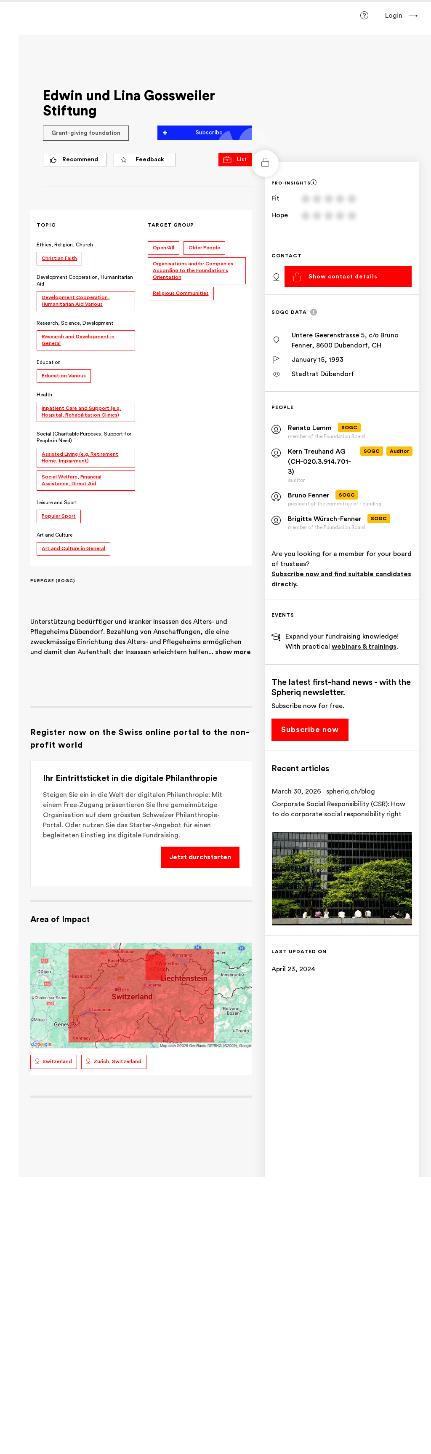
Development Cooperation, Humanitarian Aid (78, 280)
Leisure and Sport (67, 502)
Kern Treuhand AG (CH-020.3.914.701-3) (321, 461)
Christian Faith (69, 258)
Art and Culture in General (83, 548)
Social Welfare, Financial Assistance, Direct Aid (82, 480)
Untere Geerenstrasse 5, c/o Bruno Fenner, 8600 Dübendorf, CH (349, 340)
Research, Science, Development (85, 323)
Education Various (74, 375)
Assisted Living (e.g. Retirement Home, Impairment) (90, 457)
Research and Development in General (88, 340)
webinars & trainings (368, 646)
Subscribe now (314, 729)
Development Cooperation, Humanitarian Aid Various (86, 301)
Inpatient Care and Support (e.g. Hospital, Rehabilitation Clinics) (91, 411)
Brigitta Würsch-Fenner (328, 519)
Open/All (170, 247)
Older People (211, 247)
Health (54, 394)
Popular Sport (69, 516)
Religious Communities (188, 293)
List (239, 159)
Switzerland (67, 1068)
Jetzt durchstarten (204, 867)
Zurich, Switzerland (128, 1068)
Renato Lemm (314, 428)
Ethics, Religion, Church (75, 244)
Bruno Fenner (312, 495)
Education (59, 362)
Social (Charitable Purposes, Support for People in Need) (94, 437)
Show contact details (346, 276)
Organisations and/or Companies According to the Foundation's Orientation (200, 270)
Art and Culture (64, 534)
